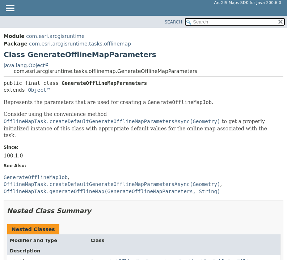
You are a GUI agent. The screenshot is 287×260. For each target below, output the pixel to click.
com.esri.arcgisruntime (55, 36)
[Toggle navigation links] (10, 9)
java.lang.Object (24, 65)
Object (37, 90)
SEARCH (173, 22)
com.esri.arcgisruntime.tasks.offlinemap (80, 44)
